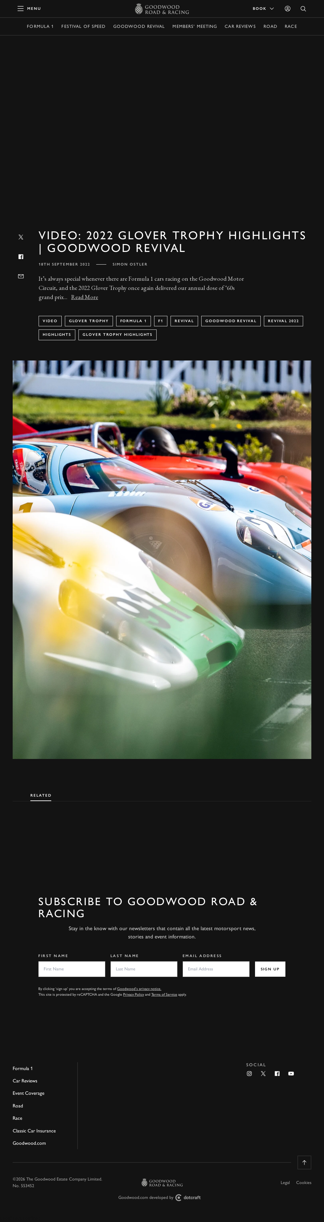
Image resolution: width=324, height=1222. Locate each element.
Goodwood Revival (139, 26)
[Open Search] (303, 9)
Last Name (124, 956)
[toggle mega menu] (29, 8)
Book (264, 8)
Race (291, 26)
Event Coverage (28, 1093)
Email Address (202, 956)
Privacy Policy (133, 994)
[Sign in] (288, 8)
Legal (285, 1182)
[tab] (40, 794)
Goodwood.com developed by (162, 1197)
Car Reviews (240, 26)
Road (270, 26)
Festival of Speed (83, 26)
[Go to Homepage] (162, 8)
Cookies (303, 1182)
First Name (53, 956)
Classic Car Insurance (34, 1131)
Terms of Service (164, 994)
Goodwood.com (29, 1143)
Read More (84, 297)
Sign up (270, 969)
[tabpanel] (162, 838)
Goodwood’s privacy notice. (139, 989)
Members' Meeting (194, 26)
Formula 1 (40, 26)
